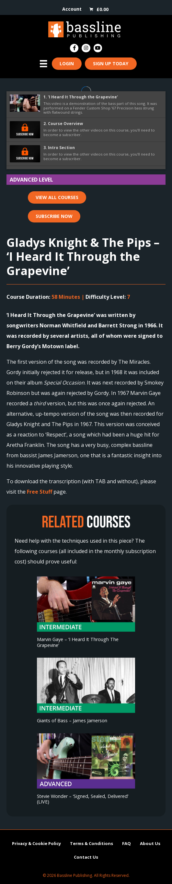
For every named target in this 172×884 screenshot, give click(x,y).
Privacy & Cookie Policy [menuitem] (36, 843)
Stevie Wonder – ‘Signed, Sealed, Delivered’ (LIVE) (82, 799)
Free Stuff (39, 491)
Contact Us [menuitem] (86, 857)
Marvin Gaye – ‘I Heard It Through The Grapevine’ (78, 642)
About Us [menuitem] (150, 843)
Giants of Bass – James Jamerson (72, 720)
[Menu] (43, 64)
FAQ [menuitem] (126, 843)
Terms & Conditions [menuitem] (91, 843)
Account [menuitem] (72, 9)
